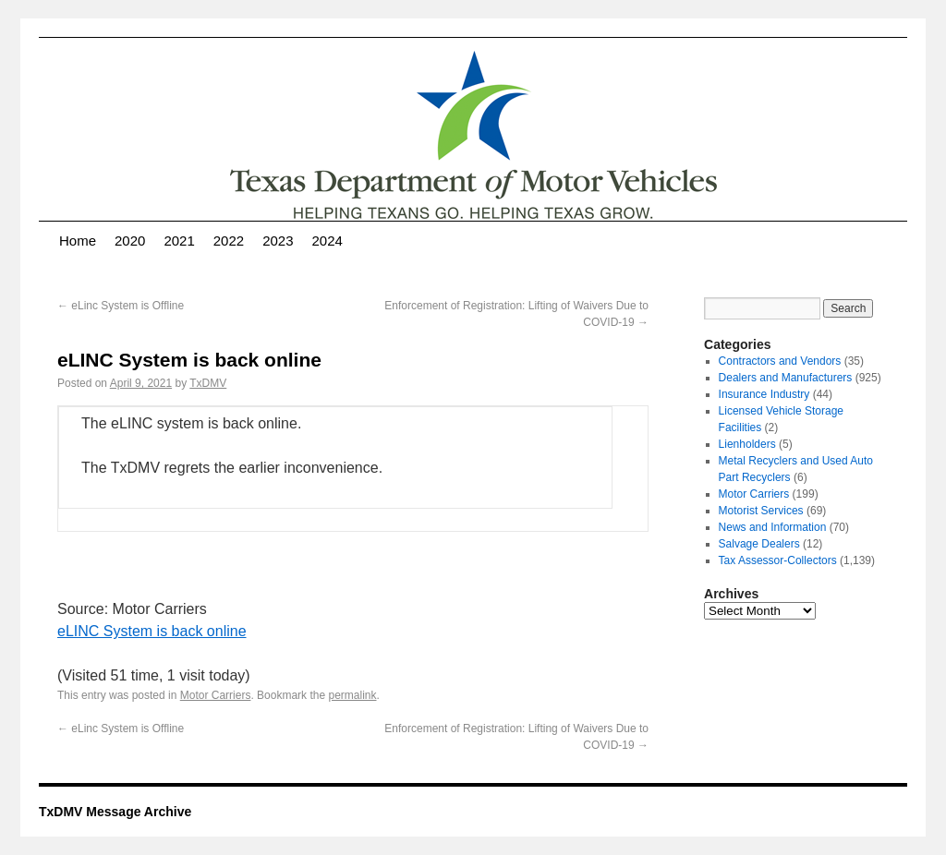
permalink (352, 695)
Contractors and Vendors (780, 361)
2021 (179, 240)
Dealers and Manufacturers (786, 377)
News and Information (773, 527)
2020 (130, 240)
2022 (228, 240)
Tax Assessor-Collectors (778, 560)
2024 (327, 240)
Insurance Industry (764, 394)
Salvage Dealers (759, 543)
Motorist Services (761, 510)
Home (77, 240)
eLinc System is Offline (120, 305)
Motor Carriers (215, 695)
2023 (277, 240)
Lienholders (747, 444)
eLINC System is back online (152, 631)
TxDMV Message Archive (115, 811)
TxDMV (207, 383)
